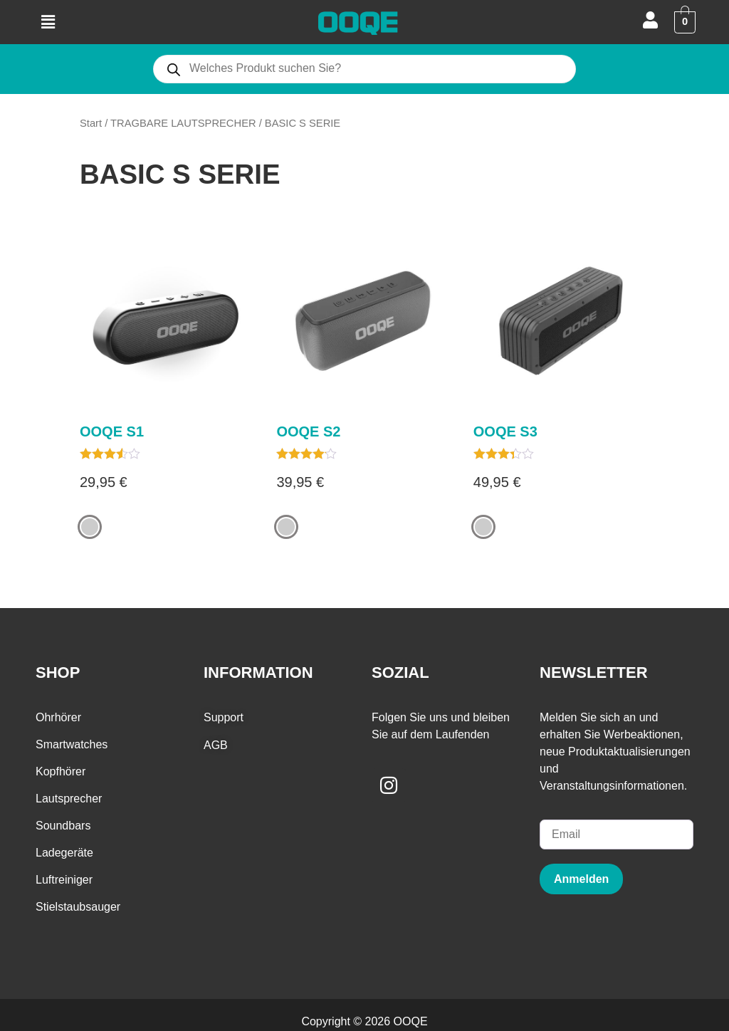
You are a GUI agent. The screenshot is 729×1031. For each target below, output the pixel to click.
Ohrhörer (58, 718)
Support (223, 718)
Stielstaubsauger (78, 907)
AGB (216, 745)
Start (91, 123)
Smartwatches (71, 745)
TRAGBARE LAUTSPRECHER (183, 123)
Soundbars (63, 826)
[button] (48, 22)
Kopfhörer (60, 772)
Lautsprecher (69, 799)
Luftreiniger (64, 880)
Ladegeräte (64, 853)
